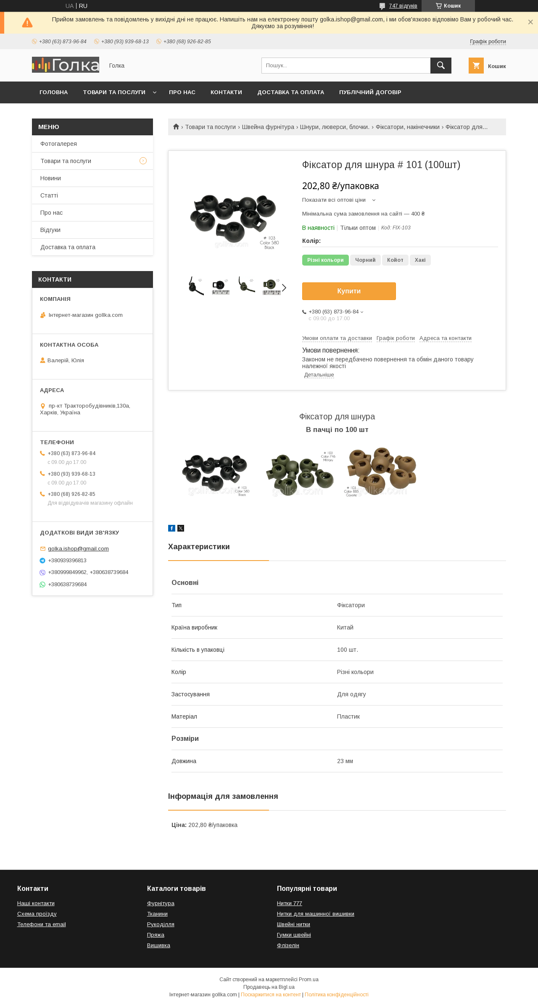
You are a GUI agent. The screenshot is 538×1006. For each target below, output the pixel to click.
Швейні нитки (293, 924)
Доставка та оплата (290, 92)
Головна (54, 92)
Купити (349, 291)
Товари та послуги (114, 92)
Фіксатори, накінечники (408, 127)
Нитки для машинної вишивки (315, 914)
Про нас (182, 92)
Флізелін (288, 945)
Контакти (226, 92)
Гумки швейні (294, 935)
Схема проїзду (37, 914)
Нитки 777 (289, 903)
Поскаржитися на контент (271, 995)
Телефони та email (41, 924)
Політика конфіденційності (337, 995)
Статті (49, 195)
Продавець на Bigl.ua (269, 987)
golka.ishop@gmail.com (78, 548)
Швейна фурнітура (268, 127)
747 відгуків (403, 6)
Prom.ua (309, 979)
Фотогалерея (58, 143)
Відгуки (50, 229)
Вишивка (158, 945)
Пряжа (155, 935)
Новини (50, 178)
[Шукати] (440, 66)
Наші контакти (36, 903)
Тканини (157, 914)
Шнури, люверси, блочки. (334, 127)
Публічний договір (370, 92)
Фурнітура (160, 903)
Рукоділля (160, 924)
